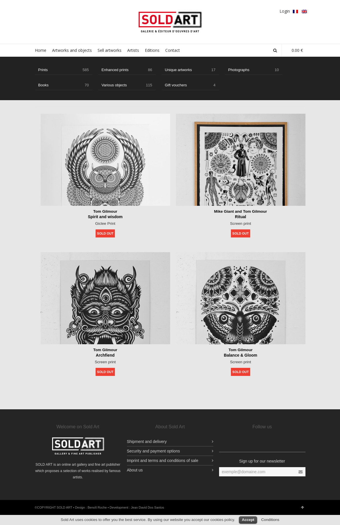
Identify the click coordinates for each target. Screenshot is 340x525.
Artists (133, 50)
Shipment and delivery (147, 441)
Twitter (55, 10)
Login (285, 11)
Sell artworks (109, 50)
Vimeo (80, 10)
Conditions (270, 520)
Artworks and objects (72, 50)
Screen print (240, 223)
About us (135, 470)
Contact (172, 50)
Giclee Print (105, 223)
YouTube (88, 10)
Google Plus (63, 10)
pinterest (71, 10)
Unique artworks (190, 70)
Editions (152, 50)
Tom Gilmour (105, 211)
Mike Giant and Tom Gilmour (240, 211)
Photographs (253, 70)
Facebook (38, 10)
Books (63, 85)
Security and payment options (153, 451)
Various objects (127, 85)
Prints (63, 70)
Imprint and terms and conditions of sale (162, 460)
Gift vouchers (190, 85)
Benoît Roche (97, 507)
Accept (248, 520)
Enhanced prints (127, 70)
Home (40, 50)
